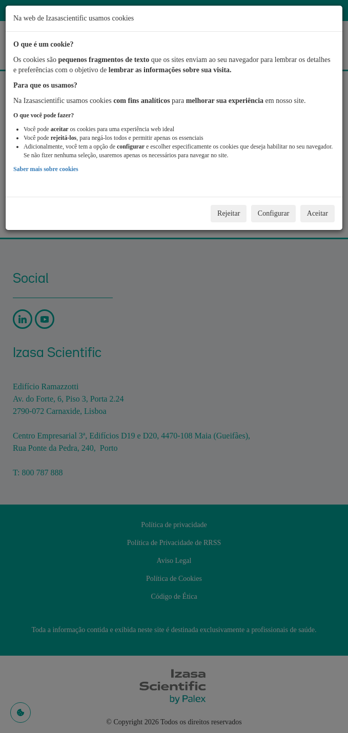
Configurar (273, 213)
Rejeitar (228, 213)
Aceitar (317, 213)
